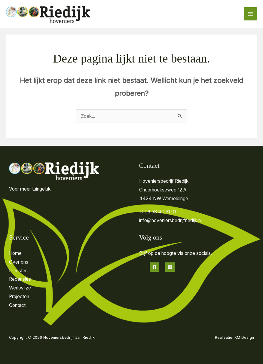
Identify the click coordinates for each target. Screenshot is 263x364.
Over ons (18, 262)
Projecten (19, 296)
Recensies (20, 279)
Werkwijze (20, 288)
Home (15, 253)
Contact (17, 305)
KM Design (244, 337)
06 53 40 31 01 (160, 212)
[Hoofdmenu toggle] (250, 13)
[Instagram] (170, 267)
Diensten (18, 271)
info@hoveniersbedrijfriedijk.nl (170, 220)
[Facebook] (154, 267)
